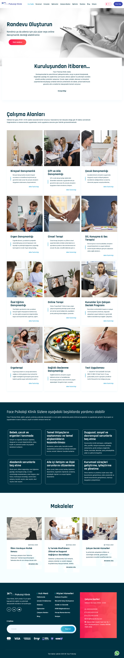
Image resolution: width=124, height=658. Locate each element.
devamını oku (33, 564)
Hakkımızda (41, 597)
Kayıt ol (67, 629)
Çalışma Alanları (65, 4)
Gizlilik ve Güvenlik (61, 605)
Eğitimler (75, 4)
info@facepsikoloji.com (93, 619)
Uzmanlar (47, 4)
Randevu (82, 4)
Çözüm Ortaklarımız (44, 601)
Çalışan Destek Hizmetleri (98, 548)
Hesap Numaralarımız (62, 612)
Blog (88, 4)
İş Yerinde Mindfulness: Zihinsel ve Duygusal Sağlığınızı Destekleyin (59, 551)
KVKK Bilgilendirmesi (62, 609)
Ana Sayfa (31, 4)
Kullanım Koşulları (61, 597)
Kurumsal (39, 4)
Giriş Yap (118, 4)
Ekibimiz (40, 605)
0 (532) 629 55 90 (91, 612)
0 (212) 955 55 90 (91, 616)
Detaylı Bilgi (62, 91)
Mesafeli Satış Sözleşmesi (64, 601)
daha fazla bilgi (34, 187)
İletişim (94, 4)
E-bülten (10, 621)
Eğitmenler (55, 4)
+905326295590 (91, 609)
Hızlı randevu (17, 42)
